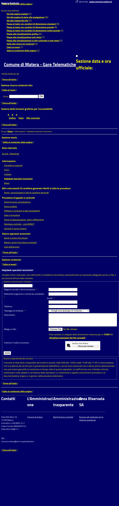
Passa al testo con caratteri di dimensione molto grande (33, 30)
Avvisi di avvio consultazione (17, 202)
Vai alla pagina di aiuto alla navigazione (25, 17)
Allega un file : (10, 329)
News (6, 183)
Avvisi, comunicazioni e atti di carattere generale (26, 192)
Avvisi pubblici (10, 206)
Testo (21, 118)
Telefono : (8, 306)
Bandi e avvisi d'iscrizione (16, 238)
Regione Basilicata (10, 3)
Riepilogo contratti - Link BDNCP (19, 224)
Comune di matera (35, 417)
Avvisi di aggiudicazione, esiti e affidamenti (24, 219)
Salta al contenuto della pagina (21, 50)
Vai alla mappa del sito (17, 20)
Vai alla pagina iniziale (17, 14)
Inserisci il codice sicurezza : (17, 342)
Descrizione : (10, 315)
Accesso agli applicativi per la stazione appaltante (91, 418)
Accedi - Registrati (10, 153)
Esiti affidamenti (11, 246)
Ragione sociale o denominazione (19, 289)
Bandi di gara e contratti (63, 417)
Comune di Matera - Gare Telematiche (40, 64)
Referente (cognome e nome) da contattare (24, 294)
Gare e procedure (12, 215)
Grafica (12, 118)
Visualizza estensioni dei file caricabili (67, 337)
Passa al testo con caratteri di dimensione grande (30, 27)
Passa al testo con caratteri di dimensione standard (31, 24)
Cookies (7, 174)
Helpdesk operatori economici (18, 178)
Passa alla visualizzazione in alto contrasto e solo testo (33, 40)
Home (10, 131)
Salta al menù (13, 47)
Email (49, 298)
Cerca (5, 96)
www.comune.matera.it (100, 1)
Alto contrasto (33, 118)
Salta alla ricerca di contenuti (20, 44)
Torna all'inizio (9, 79)
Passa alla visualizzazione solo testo (24, 37)
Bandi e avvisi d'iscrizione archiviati (20, 242)
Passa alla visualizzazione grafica (23, 34)
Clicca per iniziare (86, 346)
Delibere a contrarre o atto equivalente (22, 210)
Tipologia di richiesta (13, 310)
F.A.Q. (6, 169)
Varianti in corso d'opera (15, 228)
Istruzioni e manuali (13, 165)
